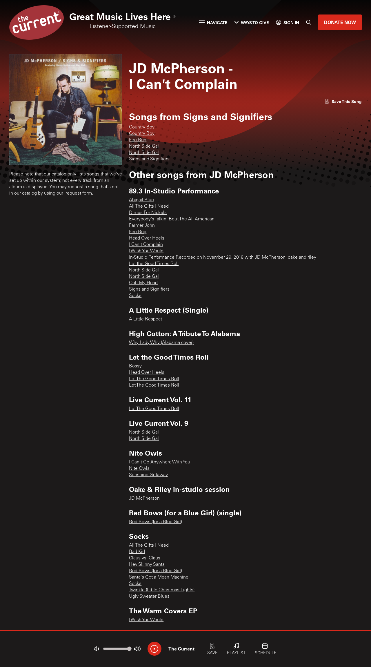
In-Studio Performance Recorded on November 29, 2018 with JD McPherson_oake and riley (222, 257)
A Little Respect (145, 319)
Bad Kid (137, 552)
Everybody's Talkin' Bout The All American (171, 219)
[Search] (309, 22)
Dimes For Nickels (148, 213)
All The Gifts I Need (149, 206)
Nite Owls (139, 468)
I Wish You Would (146, 251)
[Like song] (343, 101)
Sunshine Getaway (148, 475)
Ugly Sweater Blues (149, 596)
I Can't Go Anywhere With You (159, 462)
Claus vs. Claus (144, 558)
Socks (135, 295)
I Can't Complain (146, 244)
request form (79, 193)
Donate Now (340, 22)
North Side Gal (144, 146)
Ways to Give (251, 22)
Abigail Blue (141, 200)
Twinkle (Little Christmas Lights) (161, 590)
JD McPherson (144, 498)
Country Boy (141, 127)
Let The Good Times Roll (154, 379)
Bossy (135, 366)
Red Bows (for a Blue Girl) (155, 522)
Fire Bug (137, 140)
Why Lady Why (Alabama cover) (161, 342)
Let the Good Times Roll (154, 264)
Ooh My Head (143, 283)
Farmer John (142, 225)
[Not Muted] (96, 649)
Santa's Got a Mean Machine (158, 577)
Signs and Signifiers (149, 159)
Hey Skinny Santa (147, 564)
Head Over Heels (146, 238)
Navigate (213, 22)
